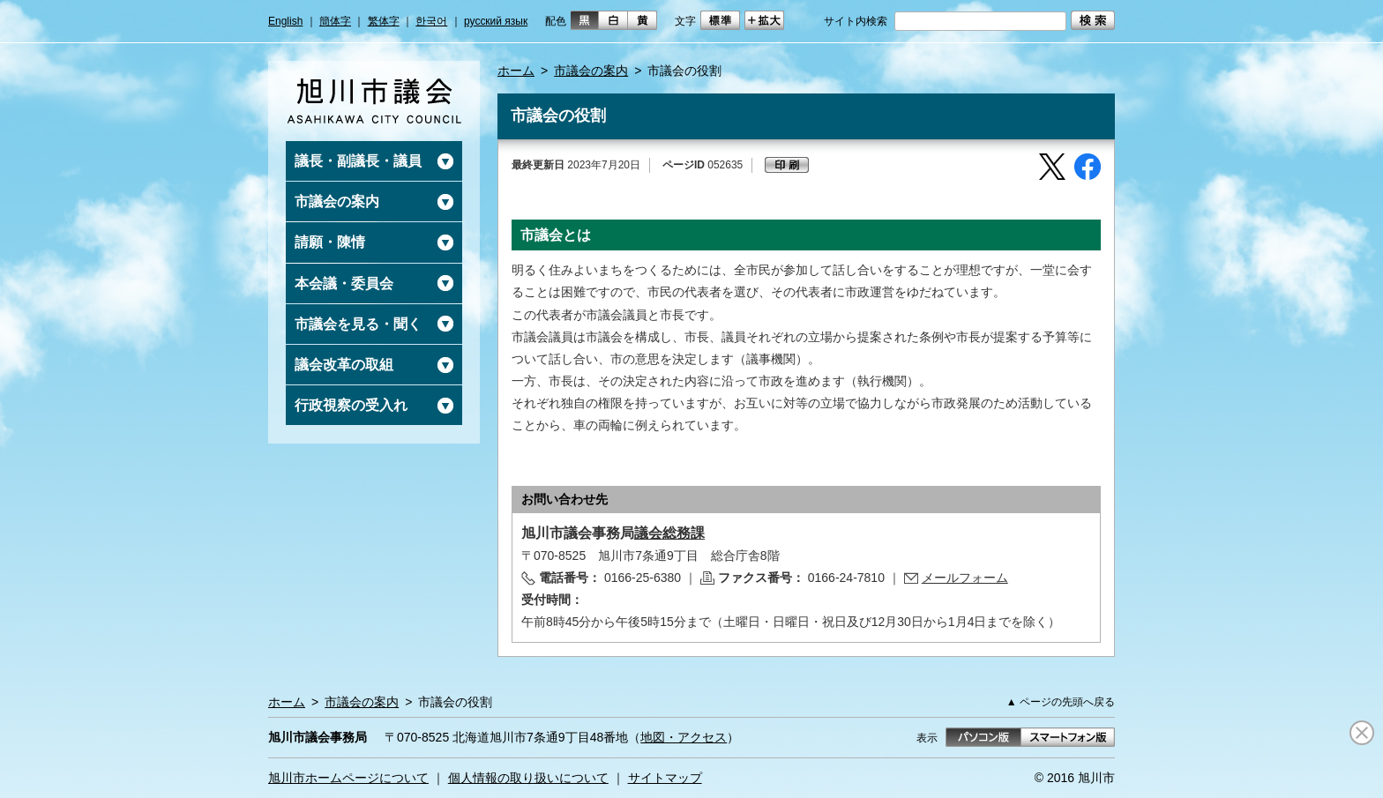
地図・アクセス (683, 737)
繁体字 (384, 21)
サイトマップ (665, 778)
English (285, 21)
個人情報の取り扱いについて (528, 778)
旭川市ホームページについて (348, 778)
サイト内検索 (855, 21)
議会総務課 (669, 533)
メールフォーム (965, 578)
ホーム (516, 70)
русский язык (495, 21)
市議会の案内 (591, 70)
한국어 (431, 21)
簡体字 (335, 21)
